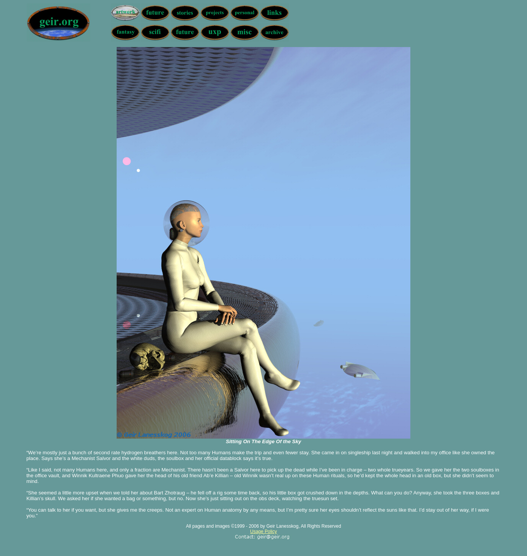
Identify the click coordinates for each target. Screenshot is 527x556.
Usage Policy (263, 531)
